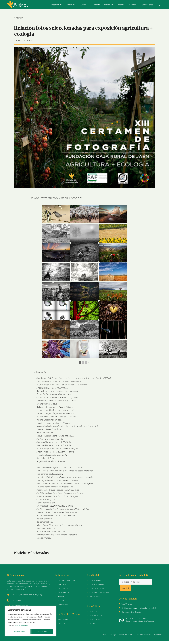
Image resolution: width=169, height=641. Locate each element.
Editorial (93, 623)
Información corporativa (67, 580)
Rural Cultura (95, 611)
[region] (30, 621)
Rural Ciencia (63, 619)
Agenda (121, 5)
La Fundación (56, 4)
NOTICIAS (18, 18)
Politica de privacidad (127, 634)
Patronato (62, 584)
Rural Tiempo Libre (97, 588)
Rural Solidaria (95, 580)
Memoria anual (63, 592)
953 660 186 (16, 600)
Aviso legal (112, 634)
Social (72, 4)
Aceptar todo (42, 631)
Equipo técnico (63, 588)
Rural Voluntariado (97, 584)
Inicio (104, 634)
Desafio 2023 (95, 596)
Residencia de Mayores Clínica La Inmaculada (139, 608)
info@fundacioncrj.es (20, 606)
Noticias (132, 5)
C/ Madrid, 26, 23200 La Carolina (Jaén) (27, 595)
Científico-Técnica (104, 4)
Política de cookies (21, 625)
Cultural (86, 4)
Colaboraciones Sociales (99, 592)
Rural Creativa (95, 619)
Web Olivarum (126, 604)
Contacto (158, 634)
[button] (158, 4)
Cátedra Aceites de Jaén (131, 612)
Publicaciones (147, 5)
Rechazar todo (19, 631)
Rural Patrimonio (96, 615)
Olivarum (61, 623)
